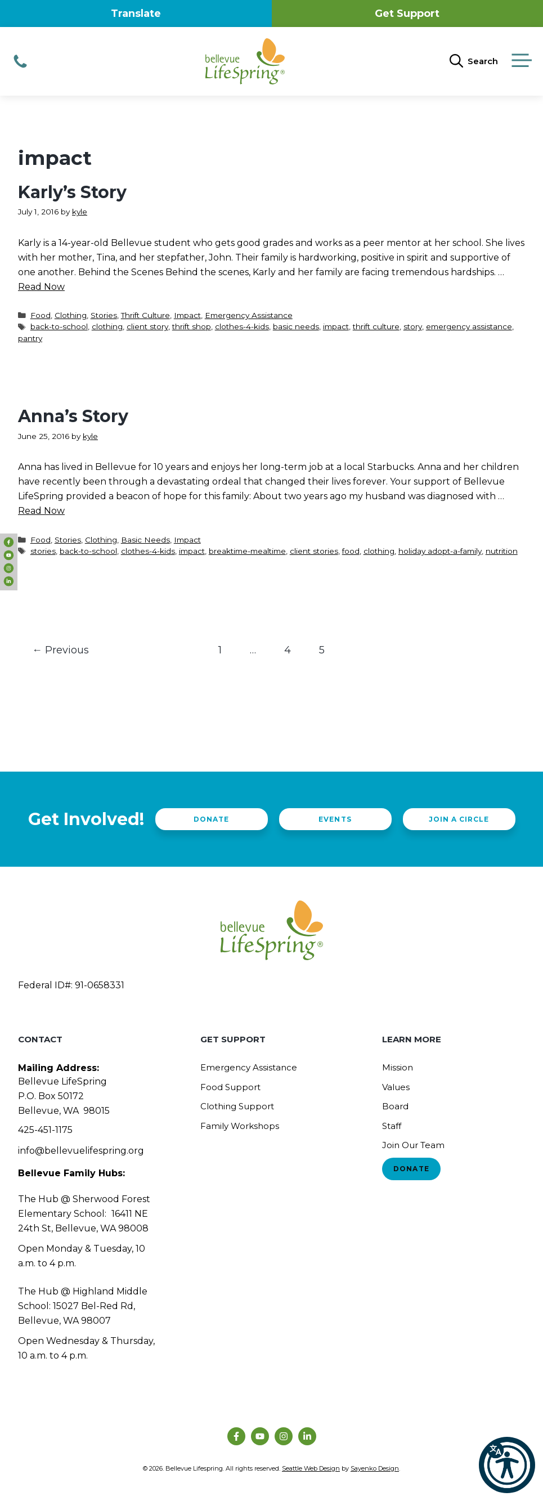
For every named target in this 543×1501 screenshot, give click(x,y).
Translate (136, 13)
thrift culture (376, 326)
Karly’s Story (72, 192)
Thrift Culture (145, 315)
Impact (187, 315)
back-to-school (59, 326)
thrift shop (191, 326)
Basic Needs (145, 539)
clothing (107, 326)
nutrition (502, 550)
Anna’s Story (73, 416)
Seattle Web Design (311, 1468)
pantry (30, 338)
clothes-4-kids (242, 326)
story (412, 326)
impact (336, 326)
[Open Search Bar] (474, 61)
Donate (211, 819)
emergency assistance (469, 326)
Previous (60, 650)
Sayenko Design (375, 1468)
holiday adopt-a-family (440, 550)
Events (334, 819)
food (351, 550)
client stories (314, 550)
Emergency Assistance (249, 315)
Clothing (71, 315)
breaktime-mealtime (247, 550)
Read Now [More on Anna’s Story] (41, 510)
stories (43, 550)
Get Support (407, 13)
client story (147, 326)
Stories (104, 315)
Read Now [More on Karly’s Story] (41, 286)
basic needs (296, 326)
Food (40, 315)
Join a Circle (459, 819)
